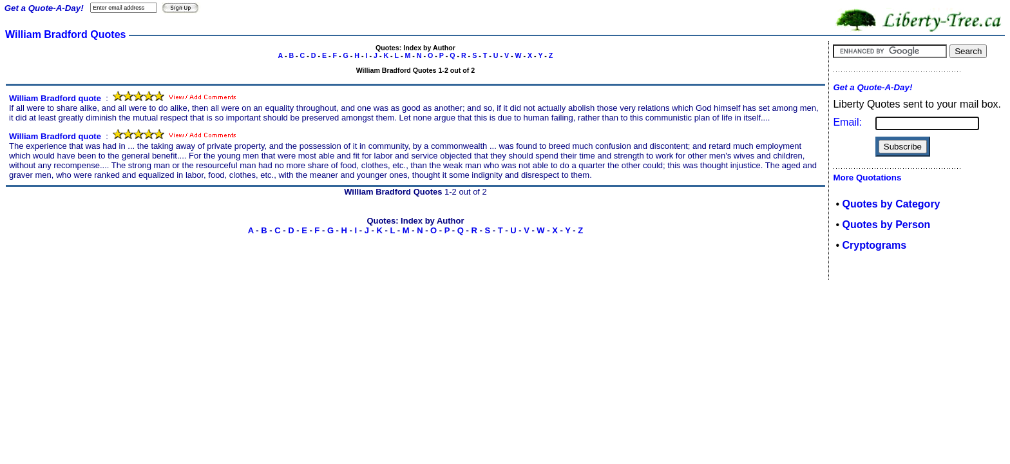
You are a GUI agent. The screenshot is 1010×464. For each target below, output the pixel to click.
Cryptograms (874, 245)
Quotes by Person (886, 224)
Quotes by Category (891, 203)
